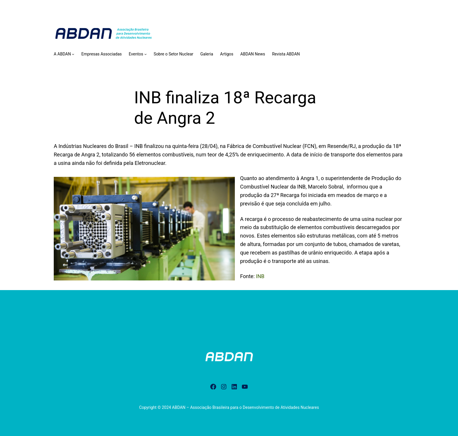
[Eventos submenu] (145, 54)
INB (260, 276)
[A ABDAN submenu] (73, 54)
